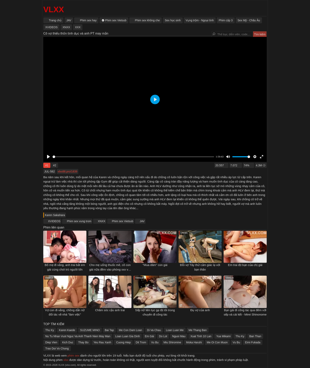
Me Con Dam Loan (130, 330)
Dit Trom (141, 342)
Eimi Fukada (252, 342)
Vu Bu (155, 342)
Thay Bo (83, 342)
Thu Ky (49, 330)
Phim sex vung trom (79, 221)
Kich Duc (67, 342)
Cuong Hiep (123, 342)
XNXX (101, 221)
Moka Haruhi (194, 342)
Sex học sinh (173, 20)
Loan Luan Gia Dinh (127, 336)
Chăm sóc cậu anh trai (110, 310)
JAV (142, 221)
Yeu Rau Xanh (102, 342)
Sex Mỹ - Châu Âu (249, 20)
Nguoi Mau (178, 336)
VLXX (53, 9)
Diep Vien (51, 342)
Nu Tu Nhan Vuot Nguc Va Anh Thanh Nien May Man (77, 336)
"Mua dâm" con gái (155, 265)
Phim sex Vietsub (122, 221)
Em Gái (149, 336)
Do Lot (163, 336)
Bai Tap (109, 330)
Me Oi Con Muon (217, 342)
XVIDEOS (54, 221)
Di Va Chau (154, 330)
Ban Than (255, 336)
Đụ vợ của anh (200, 310)
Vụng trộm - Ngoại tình (200, 20)
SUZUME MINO (90, 330)
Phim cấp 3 (225, 20)
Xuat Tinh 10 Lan (200, 336)
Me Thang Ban (198, 330)
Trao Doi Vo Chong (57, 348)
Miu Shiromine (172, 342)
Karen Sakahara (55, 215)
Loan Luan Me (175, 330)
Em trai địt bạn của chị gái (245, 265)
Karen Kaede (67, 330)
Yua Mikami (223, 336)
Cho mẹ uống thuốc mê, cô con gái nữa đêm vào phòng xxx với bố (109, 269)
